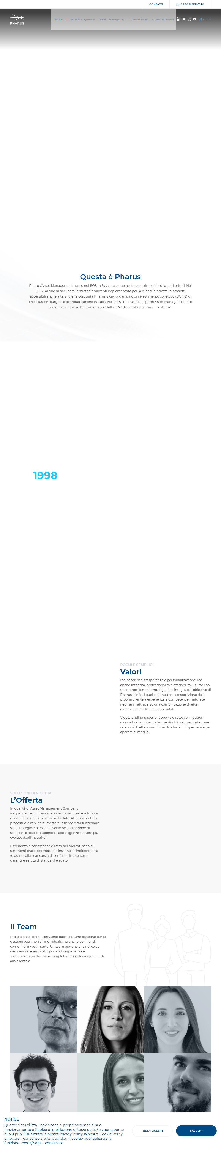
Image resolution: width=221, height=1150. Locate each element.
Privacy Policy (70, 1134)
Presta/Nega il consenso (41, 1143)
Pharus (18, 19)
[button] (209, 244)
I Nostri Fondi (139, 19)
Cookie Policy (110, 1134)
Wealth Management (112, 19)
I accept (196, 1130)
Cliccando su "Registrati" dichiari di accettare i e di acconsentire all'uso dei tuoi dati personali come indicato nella (105, 1088)
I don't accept (152, 1131)
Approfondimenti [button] (163, 19)
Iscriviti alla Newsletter (27, 1072)
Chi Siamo (60, 19)
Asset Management (82, 19)
